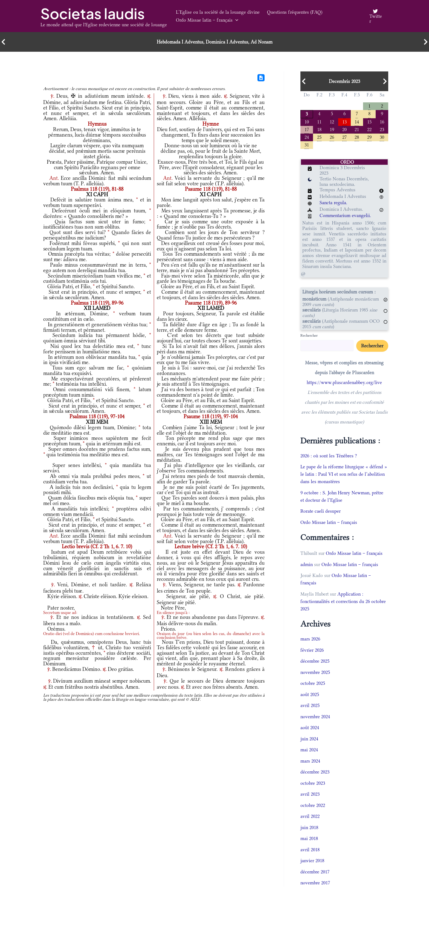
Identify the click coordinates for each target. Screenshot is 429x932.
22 (369, 129)
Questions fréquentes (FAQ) (292, 12)
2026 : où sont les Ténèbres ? (328, 455)
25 (319, 137)
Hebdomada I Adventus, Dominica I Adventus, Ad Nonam (215, 41)
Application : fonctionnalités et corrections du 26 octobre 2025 (343, 601)
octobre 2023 (312, 783)
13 (344, 121)
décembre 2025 (314, 661)
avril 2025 (310, 705)
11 (319, 121)
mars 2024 (310, 761)
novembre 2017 (315, 882)
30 (382, 137)
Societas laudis (92, 13)
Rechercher (309, 335)
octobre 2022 (312, 805)
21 (357, 129)
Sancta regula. (333, 202)
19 (332, 129)
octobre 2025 (312, 683)
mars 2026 (310, 639)
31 (307, 144)
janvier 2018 (312, 860)
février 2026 (312, 650)
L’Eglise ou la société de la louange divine (217, 12)
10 (307, 121)
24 (307, 137)
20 (344, 129)
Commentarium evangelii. (345, 215)
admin (306, 564)
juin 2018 (309, 827)
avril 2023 (310, 794)
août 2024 (309, 727)
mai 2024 (309, 749)
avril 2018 (310, 849)
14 (357, 121)
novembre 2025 (315, 672)
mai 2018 (309, 838)
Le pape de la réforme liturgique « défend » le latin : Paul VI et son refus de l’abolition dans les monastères (343, 474)
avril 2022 (310, 816)
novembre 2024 (315, 716)
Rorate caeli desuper (320, 511)
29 (369, 137)
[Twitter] (375, 16)
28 (357, 137)
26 (332, 137)
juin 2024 (309, 738)
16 (382, 121)
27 (344, 137)
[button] (234, 20)
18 (319, 129)
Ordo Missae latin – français (206, 20)
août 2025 (309, 694)
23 (382, 129)
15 (369, 121)
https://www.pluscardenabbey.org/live (344, 382)
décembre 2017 (314, 872)
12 (332, 121)
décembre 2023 (314, 772)
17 (307, 129)
